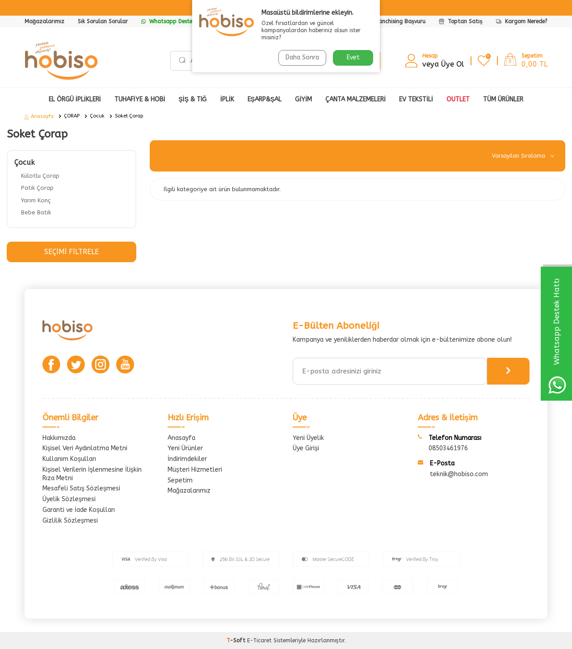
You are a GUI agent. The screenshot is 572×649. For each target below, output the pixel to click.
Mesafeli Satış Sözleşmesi (81, 488)
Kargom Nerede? (521, 21)
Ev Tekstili (416, 99)
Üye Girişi (306, 448)
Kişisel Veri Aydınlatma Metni (84, 448)
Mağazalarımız (44, 21)
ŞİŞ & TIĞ (193, 99)
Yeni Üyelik (308, 438)
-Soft (237, 640)
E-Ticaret (259, 640)
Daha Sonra (302, 57)
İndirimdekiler (187, 459)
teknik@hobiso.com (459, 474)
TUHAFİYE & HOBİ (139, 99)
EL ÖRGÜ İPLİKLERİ (75, 99)
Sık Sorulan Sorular (103, 21)
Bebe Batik (36, 212)
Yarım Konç (35, 200)
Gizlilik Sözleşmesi (70, 520)
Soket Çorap (129, 116)
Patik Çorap (37, 187)
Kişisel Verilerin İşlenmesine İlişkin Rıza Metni (92, 474)
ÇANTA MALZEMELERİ (355, 99)
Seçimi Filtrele (71, 251)
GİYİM (303, 99)
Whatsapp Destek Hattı (175, 21)
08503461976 (448, 448)
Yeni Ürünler (185, 448)
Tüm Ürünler (503, 99)
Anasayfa (39, 116)
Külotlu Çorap (40, 175)
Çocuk (97, 116)
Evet (353, 57)
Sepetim (180, 480)
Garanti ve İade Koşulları (78, 510)
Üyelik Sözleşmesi (69, 499)
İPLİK (227, 99)
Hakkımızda (59, 438)
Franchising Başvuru (400, 21)
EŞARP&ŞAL (265, 99)
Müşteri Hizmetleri (195, 469)
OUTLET (458, 99)
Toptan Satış (461, 21)
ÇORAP (72, 116)
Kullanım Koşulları (69, 459)
